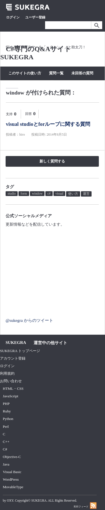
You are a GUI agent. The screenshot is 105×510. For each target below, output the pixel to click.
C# (5, 449)
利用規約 (7, 373)
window (37, 193)
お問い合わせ (11, 381)
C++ (6, 442)
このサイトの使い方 (24, 73)
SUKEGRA (38, 500)
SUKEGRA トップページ (20, 351)
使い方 (73, 194)
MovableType (13, 487)
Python (8, 419)
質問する (57, 82)
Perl (6, 426)
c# (48, 193)
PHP (6, 404)
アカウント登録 (12, 358)
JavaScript (10, 396)
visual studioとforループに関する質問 (48, 124)
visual (59, 193)
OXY (10, 500)
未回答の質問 (82, 73)
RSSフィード (85, 505)
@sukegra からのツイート (29, 320)
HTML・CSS (13, 388)
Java (6, 464)
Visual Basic (12, 472)
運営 (86, 194)
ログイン (13, 17)
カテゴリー (33, 82)
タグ (12, 82)
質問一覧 (56, 73)
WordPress (11, 479)
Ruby (7, 411)
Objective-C (12, 457)
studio (12, 193)
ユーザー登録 (35, 17)
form (23, 193)
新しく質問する (52, 161)
